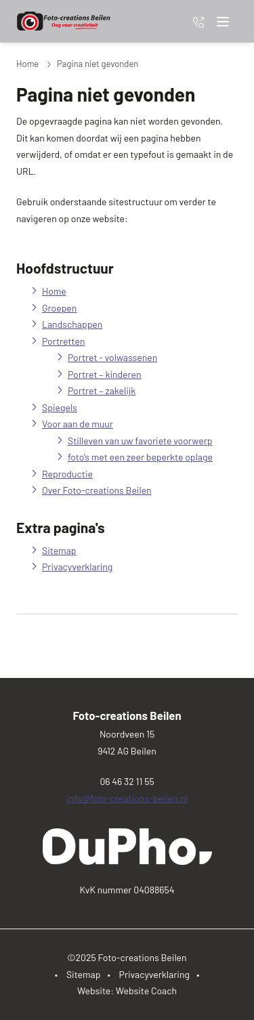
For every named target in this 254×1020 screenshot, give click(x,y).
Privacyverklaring (77, 566)
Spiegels (59, 407)
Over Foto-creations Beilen (97, 490)
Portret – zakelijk (101, 390)
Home (27, 63)
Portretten (63, 341)
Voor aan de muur (77, 423)
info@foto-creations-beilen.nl (127, 798)
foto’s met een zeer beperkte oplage (140, 457)
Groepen (59, 308)
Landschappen (72, 324)
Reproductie (67, 474)
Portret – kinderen (105, 374)
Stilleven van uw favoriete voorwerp (140, 440)
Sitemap (59, 550)
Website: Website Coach (127, 990)
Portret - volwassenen (112, 357)
